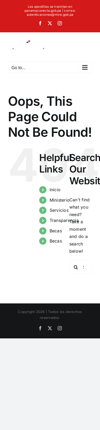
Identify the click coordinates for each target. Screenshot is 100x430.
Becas (56, 230)
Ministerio (60, 200)
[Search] (76, 267)
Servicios (59, 210)
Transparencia (64, 220)
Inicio (55, 189)
